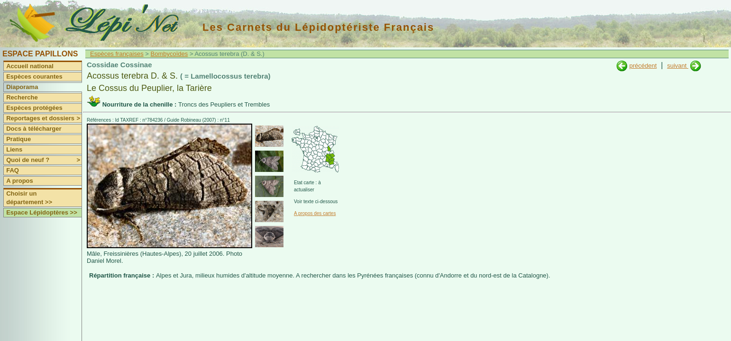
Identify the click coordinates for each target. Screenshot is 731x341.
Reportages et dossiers (44, 118)
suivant (677, 65)
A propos (19, 180)
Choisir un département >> (29, 198)
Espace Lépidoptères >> (41, 212)
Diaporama (22, 86)
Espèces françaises (117, 53)
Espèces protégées (34, 107)
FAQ (12, 170)
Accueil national (30, 66)
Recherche (21, 97)
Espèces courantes (34, 76)
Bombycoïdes (169, 53)
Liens (14, 149)
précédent (643, 65)
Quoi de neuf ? (44, 160)
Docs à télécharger (33, 128)
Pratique (18, 139)
